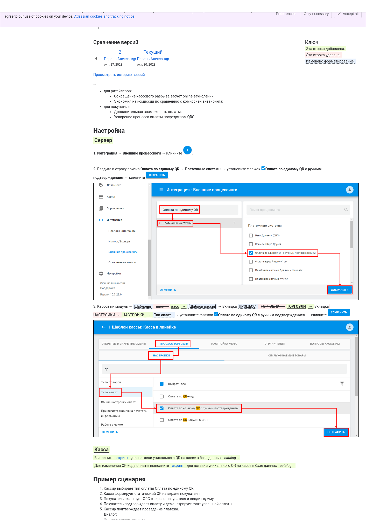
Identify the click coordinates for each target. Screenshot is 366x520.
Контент (100, 18)
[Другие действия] (351, 19)
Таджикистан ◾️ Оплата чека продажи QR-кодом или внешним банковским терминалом (193, 18)
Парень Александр (120, 59)
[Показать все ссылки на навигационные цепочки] (112, 17)
